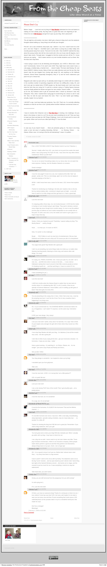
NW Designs (38, 34)
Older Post (76, 518)
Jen (30, 275)
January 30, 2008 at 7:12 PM (37, 369)
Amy (30, 318)
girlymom (31, 170)
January (10, 95)
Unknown (31, 157)
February (10, 92)
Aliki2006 (31, 393)
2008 (7, 67)
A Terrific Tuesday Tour (13, 110)
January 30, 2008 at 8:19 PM (37, 380)
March (9, 90)
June (9, 83)
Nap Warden (55, 29)
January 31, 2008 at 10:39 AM (37, 474)
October (10, 74)
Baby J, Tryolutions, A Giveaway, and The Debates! (12, 160)
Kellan (30, 329)
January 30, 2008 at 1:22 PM (37, 275)
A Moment (9, 149)
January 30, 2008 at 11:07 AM (37, 217)
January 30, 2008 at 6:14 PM (37, 354)
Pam (30, 369)
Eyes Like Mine (8, 30)
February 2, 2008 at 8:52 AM (37, 510)
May (9, 85)
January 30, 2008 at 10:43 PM (37, 412)
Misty (30, 256)
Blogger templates (7, 565)
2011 (7, 60)
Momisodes (32, 142)
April (9, 88)
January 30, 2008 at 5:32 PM (37, 318)
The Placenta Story (9, 33)
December (10, 69)
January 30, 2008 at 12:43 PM (37, 256)
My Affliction (7, 41)
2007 (7, 168)
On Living (6, 43)
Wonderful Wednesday (13, 125)
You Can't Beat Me (9, 45)
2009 (7, 65)
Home (51, 518)
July (9, 81)
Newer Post (27, 518)
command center (9, 548)
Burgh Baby (32, 196)
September (10, 76)
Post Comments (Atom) (36, 520)
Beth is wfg (32, 241)
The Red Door (53, 113)
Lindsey (31, 474)
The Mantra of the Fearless (11, 39)
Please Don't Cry (11, 97)
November (10, 72)
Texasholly (32, 292)
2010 (7, 63)
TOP (105, 565)
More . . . (6, 49)
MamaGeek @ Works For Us (37, 404)
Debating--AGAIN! (11, 151)
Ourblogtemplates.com (35, 565)
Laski (30, 217)
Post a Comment (29, 512)
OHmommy (32, 303)
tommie (31, 380)
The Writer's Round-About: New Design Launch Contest (12, 101)
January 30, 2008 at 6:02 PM (37, 328)
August (9, 79)
